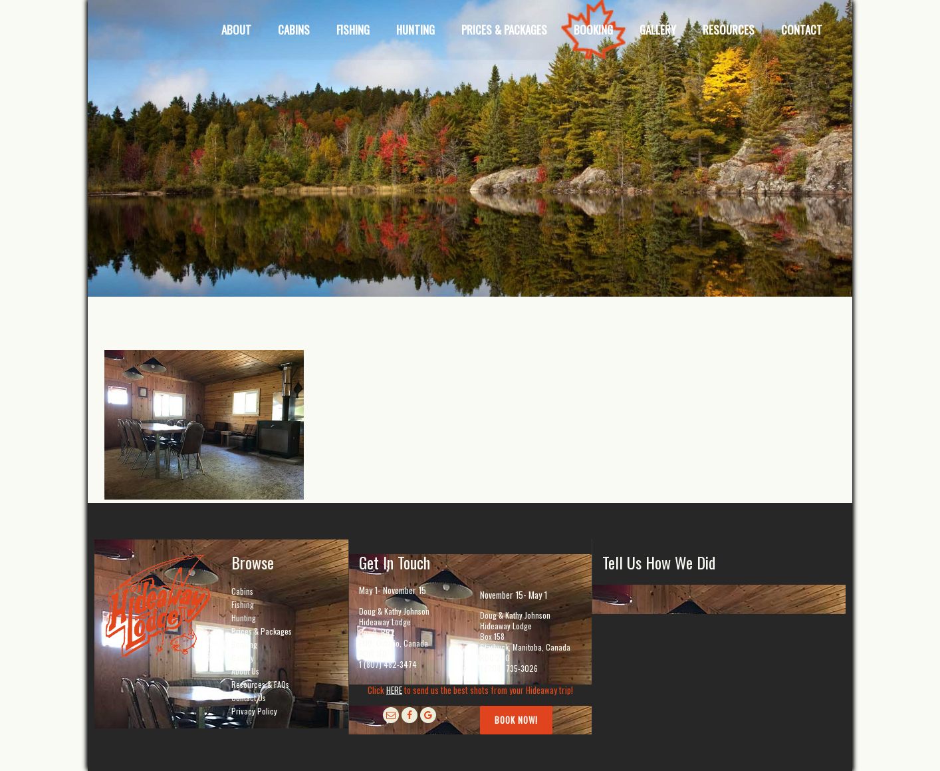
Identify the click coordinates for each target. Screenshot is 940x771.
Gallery (242, 657)
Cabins (242, 591)
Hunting (243, 617)
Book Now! (516, 719)
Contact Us (248, 697)
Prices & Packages (261, 631)
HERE (394, 689)
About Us (245, 671)
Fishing (242, 604)
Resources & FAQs (260, 684)
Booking (244, 644)
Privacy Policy (254, 710)
